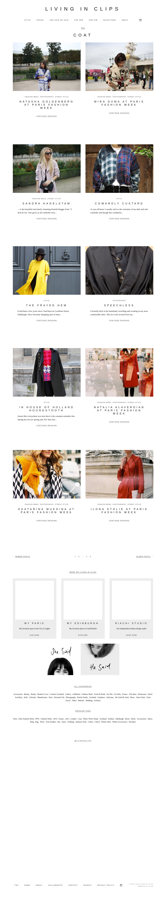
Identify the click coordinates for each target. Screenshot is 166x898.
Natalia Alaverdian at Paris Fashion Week (119, 411)
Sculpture (101, 698)
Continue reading (46, 117)
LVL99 (150, 887)
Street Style (62, 97)
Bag (37, 723)
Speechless (119, 306)
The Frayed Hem (46, 306)
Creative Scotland (57, 695)
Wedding (88, 701)
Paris (51, 698)
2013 (67, 720)
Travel (67, 701)
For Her (110, 695)
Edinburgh (120, 720)
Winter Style (106, 723)
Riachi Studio (82, 698)
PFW (37, 720)
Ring (32, 723)
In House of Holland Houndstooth (46, 410)
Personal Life (59, 698)
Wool (42, 723)
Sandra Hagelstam (47, 204)
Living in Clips (83, 9)
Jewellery (18, 698)
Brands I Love (43, 695)
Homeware (142, 695)
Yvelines (97, 701)
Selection (110, 698)
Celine (90, 723)
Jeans (64, 723)
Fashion (111, 720)
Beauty (26, 695)
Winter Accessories (119, 723)
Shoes (132, 698)
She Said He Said (122, 698)
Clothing (70, 723)
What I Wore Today (90, 720)
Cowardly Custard (119, 204)
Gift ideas (133, 695)
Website (81, 701)
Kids (25, 698)
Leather (74, 720)
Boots (127, 720)
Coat (80, 720)
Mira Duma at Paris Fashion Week (119, 104)
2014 (55, 720)
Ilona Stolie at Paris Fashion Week (119, 512)
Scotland (92, 698)
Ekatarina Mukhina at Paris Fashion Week (46, 512)
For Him (117, 695)
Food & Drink (99, 695)
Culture (68, 695)
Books (33, 695)
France (124, 695)
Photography (47, 97)
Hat (58, 723)
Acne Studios (51, 723)
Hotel (150, 695)
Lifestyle (32, 698)
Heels (133, 720)
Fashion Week (32, 97)
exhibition (76, 695)
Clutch (97, 723)
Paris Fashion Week (26, 720)
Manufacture (42, 698)
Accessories (119, 301)
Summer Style (80, 723)
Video (74, 701)
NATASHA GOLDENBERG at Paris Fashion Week (46, 105)
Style (119, 199)
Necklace (132, 723)
